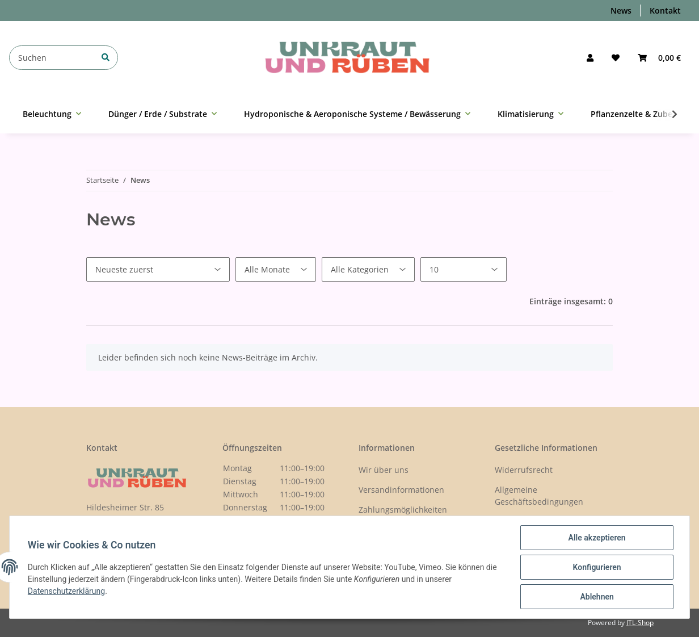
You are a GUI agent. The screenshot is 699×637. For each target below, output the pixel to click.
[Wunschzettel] (616, 57)
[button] (590, 57)
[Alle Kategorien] (368, 269)
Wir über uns (384, 469)
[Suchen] (63, 57)
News (620, 10)
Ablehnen (596, 596)
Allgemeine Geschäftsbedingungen (539, 495)
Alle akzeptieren (596, 537)
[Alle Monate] (275, 269)
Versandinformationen (401, 489)
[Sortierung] (158, 269)
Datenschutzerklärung (66, 591)
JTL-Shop (640, 622)
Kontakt (665, 10)
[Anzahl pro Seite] (463, 269)
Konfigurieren (596, 567)
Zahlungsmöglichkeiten (403, 509)
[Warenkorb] (659, 57)
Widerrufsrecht (524, 469)
